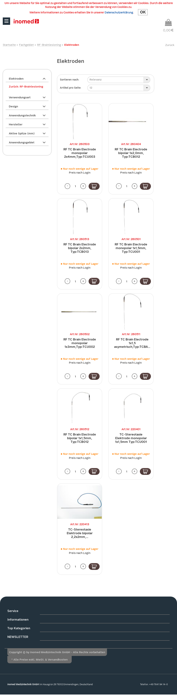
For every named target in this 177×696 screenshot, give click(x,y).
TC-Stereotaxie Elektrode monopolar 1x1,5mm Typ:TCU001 (131, 439)
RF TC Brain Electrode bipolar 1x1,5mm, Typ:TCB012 (79, 439)
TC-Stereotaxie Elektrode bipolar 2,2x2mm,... (80, 534)
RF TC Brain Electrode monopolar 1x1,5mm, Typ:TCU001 (131, 248)
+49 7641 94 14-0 (158, 685)
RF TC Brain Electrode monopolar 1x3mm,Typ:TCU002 (79, 343)
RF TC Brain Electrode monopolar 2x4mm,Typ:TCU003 (79, 153)
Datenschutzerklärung (119, 12)
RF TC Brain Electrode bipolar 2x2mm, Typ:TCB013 (79, 248)
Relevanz (96, 79)
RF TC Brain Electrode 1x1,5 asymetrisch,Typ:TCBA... (132, 343)
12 (91, 88)
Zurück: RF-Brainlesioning (26, 86)
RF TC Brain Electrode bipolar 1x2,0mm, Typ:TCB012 (131, 153)
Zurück (169, 45)
